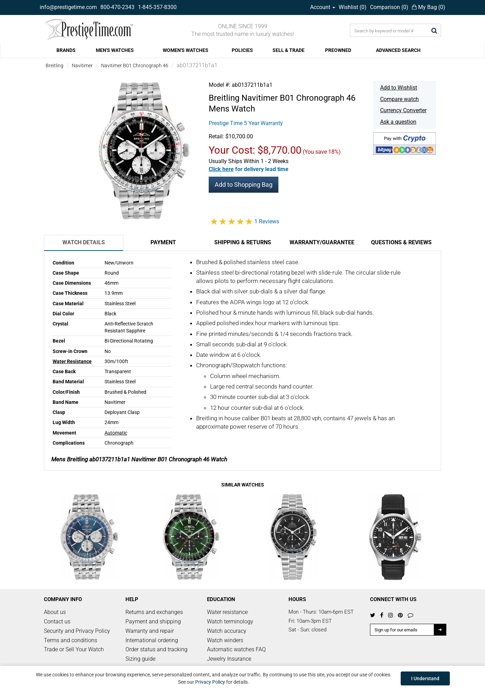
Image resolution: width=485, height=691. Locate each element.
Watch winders (225, 640)
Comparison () (389, 7)
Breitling (54, 65)
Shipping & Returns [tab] (242, 242)
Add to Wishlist (398, 87)
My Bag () (428, 7)
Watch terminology (230, 621)
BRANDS (66, 50)
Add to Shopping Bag (243, 184)
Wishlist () (353, 7)
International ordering (151, 640)
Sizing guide (140, 658)
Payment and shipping (153, 621)
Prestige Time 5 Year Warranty (246, 123)
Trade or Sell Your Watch (74, 649)
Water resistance (227, 612)
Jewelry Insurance (229, 658)
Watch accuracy (226, 631)
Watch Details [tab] (83, 242)
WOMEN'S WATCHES (185, 50)
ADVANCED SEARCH (398, 50)
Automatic (116, 433)
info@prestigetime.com (68, 7)
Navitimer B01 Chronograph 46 (134, 65)
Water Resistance (72, 361)
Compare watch (399, 99)
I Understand (425, 678)
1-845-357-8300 (157, 7)
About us (55, 612)
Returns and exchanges (154, 612)
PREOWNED (338, 50)
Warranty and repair (149, 631)
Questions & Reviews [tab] (401, 242)
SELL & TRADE (288, 50)
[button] (248, 169)
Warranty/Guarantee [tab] (322, 242)
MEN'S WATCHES (115, 50)
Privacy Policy (210, 682)
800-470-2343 (117, 7)
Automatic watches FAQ (236, 649)
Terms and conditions (70, 640)
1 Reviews (266, 221)
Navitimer (82, 65)
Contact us (57, 621)
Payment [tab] (163, 242)
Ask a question (398, 121)
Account (322, 7)
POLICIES (242, 50)
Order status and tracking (156, 649)
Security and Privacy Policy (77, 631)
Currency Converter (403, 110)
